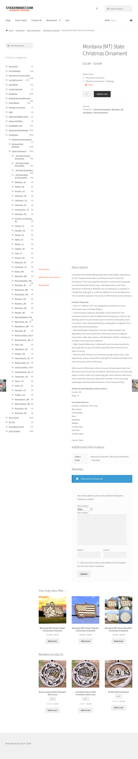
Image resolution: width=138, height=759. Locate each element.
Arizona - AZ (20, 191)
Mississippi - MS (21, 294)
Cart (67, 20)
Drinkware (13, 94)
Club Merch (13, 84)
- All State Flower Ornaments (22, 164)
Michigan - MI (20, 285)
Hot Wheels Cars (15, 125)
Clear (90, 84)
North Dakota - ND (22, 340)
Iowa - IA (18, 253)
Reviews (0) (44, 285)
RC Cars (12, 422)
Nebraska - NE (20, 308)
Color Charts (21, 20)
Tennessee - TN (21, 376)
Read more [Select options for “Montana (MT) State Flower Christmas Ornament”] (52, 641)
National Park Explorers (18, 130)
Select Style (88, 74)
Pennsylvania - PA (22, 358)
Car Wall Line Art (16, 80)
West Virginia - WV (22, 404)
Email (107, 550)
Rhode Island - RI (22, 363)
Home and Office (16, 121)
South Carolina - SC (23, 367)
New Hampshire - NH (23, 317)
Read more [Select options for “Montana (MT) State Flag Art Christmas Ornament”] (85, 641)
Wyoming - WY (21, 413)
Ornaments (20, 30)
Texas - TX (19, 381)
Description (44, 269)
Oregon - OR (20, 353)
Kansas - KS (20, 258)
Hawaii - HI (19, 235)
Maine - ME (19, 271)
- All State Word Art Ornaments (21, 176)
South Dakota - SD (22, 372)
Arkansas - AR (20, 196)
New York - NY (20, 331)
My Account (51, 20)
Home (11, 30)
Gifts (11, 112)
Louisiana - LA (21, 267)
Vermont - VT (20, 390)
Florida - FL (19, 226)
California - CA (21, 200)
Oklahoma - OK (21, 349)
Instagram (96, 8)
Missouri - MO (20, 299)
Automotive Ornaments (22, 139)
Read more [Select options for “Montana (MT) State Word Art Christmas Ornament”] (118, 641)
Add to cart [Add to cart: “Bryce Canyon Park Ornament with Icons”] (52, 710)
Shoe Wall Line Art (16, 427)
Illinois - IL (19, 244)
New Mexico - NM (22, 326)
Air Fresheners (15, 71)
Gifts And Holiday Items (18, 116)
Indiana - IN (20, 248)
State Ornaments (34, 30)
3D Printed (13, 66)
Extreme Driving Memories (19, 98)
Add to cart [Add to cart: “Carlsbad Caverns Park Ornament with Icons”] (85, 710)
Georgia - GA (20, 230)
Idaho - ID (19, 239)
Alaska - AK (19, 186)
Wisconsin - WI (21, 408)
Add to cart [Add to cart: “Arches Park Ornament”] (118, 707)
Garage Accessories (17, 107)
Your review (83, 512)
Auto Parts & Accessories (19, 75)
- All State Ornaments (51, 30)
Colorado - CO (20, 205)
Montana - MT (117, 109)
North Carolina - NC (23, 335)
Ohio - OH (19, 344)
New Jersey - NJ (21, 322)
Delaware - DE (20, 214)
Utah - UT (19, 385)
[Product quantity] (87, 94)
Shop (8, 20)
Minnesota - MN (21, 290)
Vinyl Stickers (14, 431)
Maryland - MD (21, 276)
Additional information (49, 277)
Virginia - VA (20, 395)
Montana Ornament (95, 77)
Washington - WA (22, 399)
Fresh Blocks (14, 103)
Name (80, 550)
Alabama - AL (20, 182)
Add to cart (102, 94)
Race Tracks (14, 417)
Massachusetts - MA (23, 280)
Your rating (83, 505)
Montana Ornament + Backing (100, 81)
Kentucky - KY (20, 262)
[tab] (52, 269)
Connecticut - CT (22, 209)
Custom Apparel (15, 89)
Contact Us (37, 20)
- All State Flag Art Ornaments (22, 157)
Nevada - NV (20, 312)
